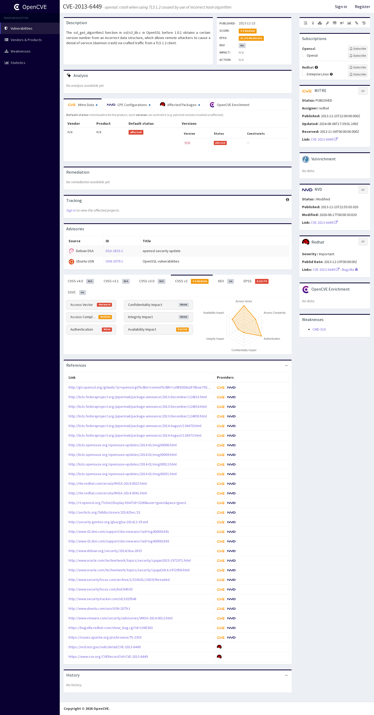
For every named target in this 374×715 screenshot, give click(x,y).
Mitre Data (82, 104)
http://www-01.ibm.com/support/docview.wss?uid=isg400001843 (119, 541)
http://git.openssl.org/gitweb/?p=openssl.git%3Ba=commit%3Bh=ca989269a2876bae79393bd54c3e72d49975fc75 (157, 387)
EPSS (256, 281)
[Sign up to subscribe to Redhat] (358, 67)
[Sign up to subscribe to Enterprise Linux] (358, 74)
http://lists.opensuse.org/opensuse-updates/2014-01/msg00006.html (123, 445)
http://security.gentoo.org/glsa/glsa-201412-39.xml (108, 522)
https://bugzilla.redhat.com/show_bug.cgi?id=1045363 (111, 627)
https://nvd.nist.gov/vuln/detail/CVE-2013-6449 (105, 647)
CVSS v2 (192, 281)
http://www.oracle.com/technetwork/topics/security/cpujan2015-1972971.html (130, 560)
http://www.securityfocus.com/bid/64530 (100, 589)
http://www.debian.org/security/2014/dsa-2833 (105, 550)
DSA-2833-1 (114, 250)
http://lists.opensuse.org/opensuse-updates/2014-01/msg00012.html (123, 464)
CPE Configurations (128, 104)
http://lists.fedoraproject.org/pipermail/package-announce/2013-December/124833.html (138, 397)
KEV (226, 281)
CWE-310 (319, 329)
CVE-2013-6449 (82, 6)
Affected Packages (180, 104)
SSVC (77, 292)
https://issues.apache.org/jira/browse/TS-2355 (105, 637)
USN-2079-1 (114, 261)
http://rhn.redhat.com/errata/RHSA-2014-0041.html (108, 493)
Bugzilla (350, 269)
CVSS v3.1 (117, 281)
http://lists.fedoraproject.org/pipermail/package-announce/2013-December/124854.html (138, 406)
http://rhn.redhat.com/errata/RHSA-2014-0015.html (108, 483)
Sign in (341, 6)
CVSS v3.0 (152, 281)
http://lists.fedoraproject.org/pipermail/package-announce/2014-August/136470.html (135, 425)
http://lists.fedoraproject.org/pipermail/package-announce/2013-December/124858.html (138, 416)
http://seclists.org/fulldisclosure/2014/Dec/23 (104, 512)
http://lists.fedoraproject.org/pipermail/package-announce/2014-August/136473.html (135, 435)
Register (362, 6)
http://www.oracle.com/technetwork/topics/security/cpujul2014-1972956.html (129, 570)
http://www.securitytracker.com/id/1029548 (102, 598)
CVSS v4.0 (81, 281)
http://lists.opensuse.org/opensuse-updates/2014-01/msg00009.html (123, 454)
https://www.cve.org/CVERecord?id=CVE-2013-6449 (108, 656)
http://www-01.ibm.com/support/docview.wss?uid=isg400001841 (119, 531)
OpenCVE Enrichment (229, 104)
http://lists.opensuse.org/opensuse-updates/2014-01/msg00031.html (123, 473)
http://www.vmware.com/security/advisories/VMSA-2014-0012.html (120, 618)
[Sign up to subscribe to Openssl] (358, 48)
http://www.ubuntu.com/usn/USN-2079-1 (99, 608)
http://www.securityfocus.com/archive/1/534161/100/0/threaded (119, 579)
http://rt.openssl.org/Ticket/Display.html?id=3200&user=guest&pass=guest (127, 502)
